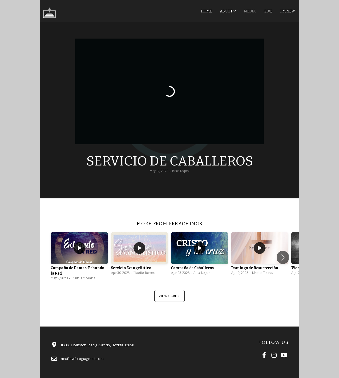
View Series (169, 296)
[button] (283, 257)
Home (206, 11)
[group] (79, 257)
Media (250, 11)
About (228, 11)
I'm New (287, 11)
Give (268, 11)
